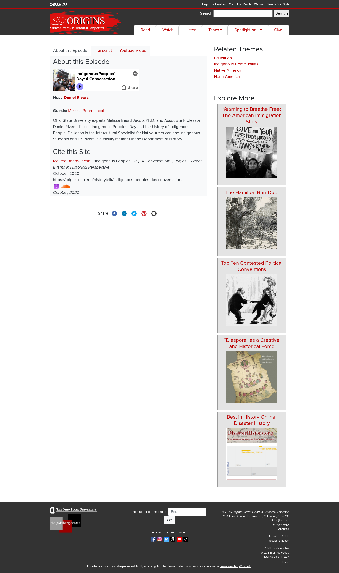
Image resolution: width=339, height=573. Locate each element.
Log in (285, 562)
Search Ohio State (278, 4)
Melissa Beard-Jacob (87, 110)
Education (223, 58)
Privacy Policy (281, 524)
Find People (244, 4)
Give (278, 30)
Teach (213, 30)
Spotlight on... (247, 30)
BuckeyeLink (218, 4)
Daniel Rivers (76, 97)
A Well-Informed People (275, 552)
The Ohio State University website (58, 4)
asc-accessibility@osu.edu (235, 566)
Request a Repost (278, 541)
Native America (227, 70)
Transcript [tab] (103, 50)
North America (227, 76)
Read (145, 30)
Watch (167, 30)
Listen (190, 30)
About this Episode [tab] (70, 50)
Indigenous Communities (236, 64)
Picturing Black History (275, 557)
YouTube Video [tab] (132, 50)
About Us (283, 529)
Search (206, 13)
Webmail (259, 4)
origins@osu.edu (279, 520)
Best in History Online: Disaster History (252, 420)
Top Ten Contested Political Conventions (252, 266)
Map (231, 4)
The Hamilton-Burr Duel (251, 192)
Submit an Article (279, 536)
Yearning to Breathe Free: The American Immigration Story (252, 115)
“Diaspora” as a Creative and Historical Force (252, 343)
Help (205, 4)
